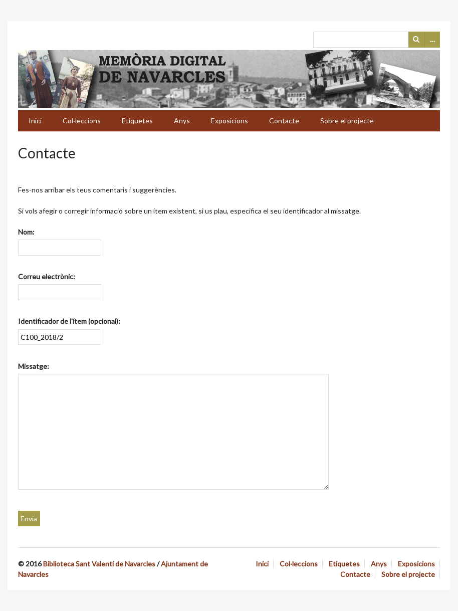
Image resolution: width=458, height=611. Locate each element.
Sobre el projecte (347, 120)
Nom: (26, 232)
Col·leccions (82, 120)
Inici (35, 120)
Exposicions (229, 120)
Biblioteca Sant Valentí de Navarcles (99, 563)
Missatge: (33, 366)
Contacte (284, 120)
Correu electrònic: (46, 276)
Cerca (416, 40)
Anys (182, 120)
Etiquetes (137, 120)
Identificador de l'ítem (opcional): (69, 321)
